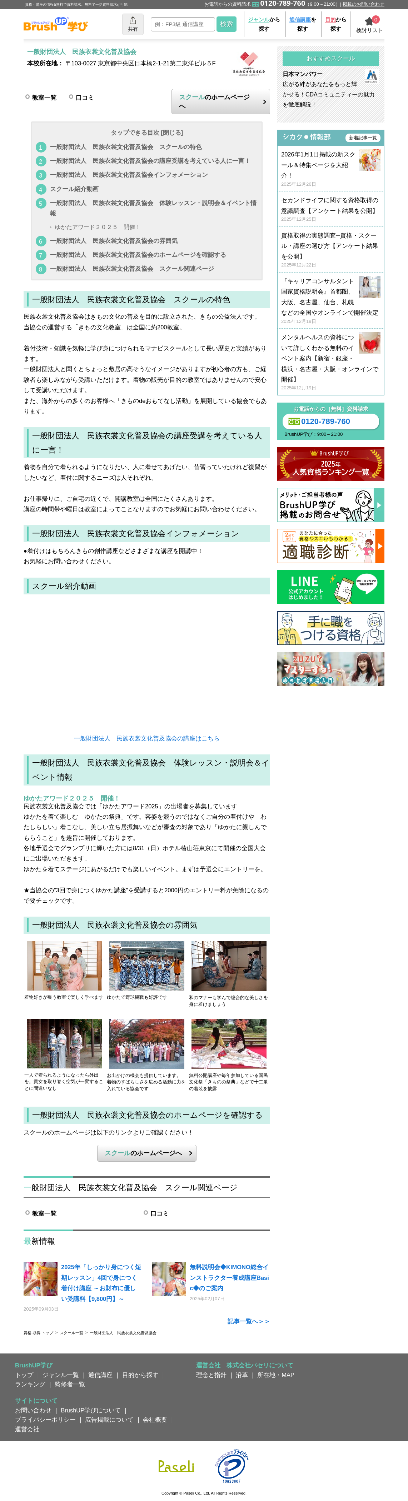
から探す (264, 24)
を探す (302, 24)
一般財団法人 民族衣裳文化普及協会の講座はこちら (147, 738)
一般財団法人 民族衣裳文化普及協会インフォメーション (129, 174)
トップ (24, 1375)
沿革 (242, 1375)
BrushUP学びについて (91, 1410)
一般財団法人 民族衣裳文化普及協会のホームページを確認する (138, 254)
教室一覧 (44, 97)
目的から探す (140, 1375)
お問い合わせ (33, 1410)
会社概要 (155, 1419)
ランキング (30, 1384)
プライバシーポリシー (45, 1419)
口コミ (85, 97)
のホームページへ (214, 101)
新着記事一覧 (363, 137)
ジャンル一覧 (61, 1375)
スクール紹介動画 (74, 189)
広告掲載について (109, 1419)
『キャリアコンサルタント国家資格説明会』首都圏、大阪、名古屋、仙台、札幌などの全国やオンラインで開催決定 (330, 301)
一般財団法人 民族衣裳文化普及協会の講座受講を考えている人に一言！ (150, 161)
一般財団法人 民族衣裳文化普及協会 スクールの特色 (126, 147)
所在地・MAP (275, 1375)
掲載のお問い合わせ (363, 4)
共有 (133, 24)
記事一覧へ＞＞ (249, 1321)
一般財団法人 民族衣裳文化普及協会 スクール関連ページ (132, 268)
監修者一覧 (70, 1384)
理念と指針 (211, 1375)
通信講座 (100, 1375)
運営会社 (27, 1429)
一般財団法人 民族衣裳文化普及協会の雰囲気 (114, 241)
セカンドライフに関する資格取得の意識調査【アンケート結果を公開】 (330, 210)
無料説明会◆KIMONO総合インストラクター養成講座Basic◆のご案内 (229, 1277)
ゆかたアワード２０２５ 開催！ (98, 227)
